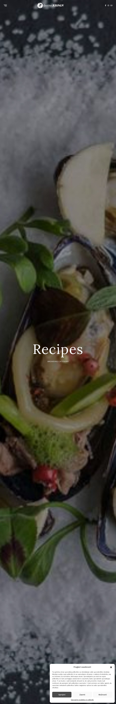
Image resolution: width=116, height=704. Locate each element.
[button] (111, 667)
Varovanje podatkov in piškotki (82, 700)
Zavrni (82, 695)
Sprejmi (61, 695)
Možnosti (103, 695)
